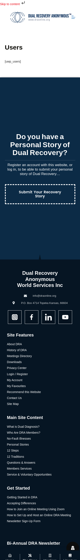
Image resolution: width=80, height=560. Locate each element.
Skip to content (13, 4)
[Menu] (73, 17)
